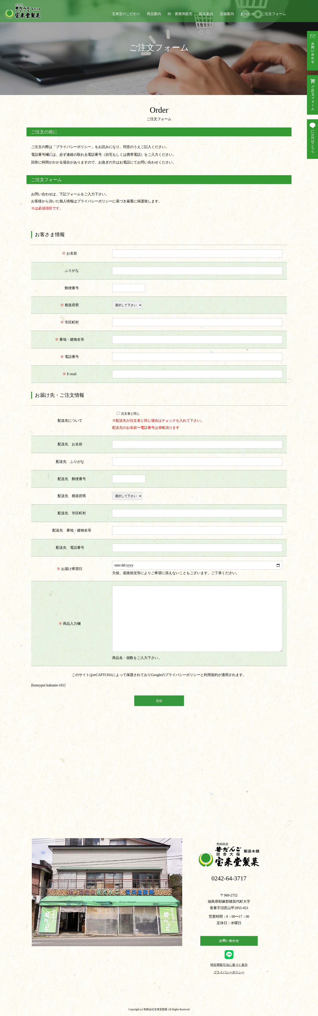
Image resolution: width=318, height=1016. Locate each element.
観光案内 (206, 14)
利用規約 (211, 675)
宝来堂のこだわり (126, 14)
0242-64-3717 (228, 878)
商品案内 (154, 14)
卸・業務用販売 (180, 14)
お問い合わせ (229, 940)
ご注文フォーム (273, 14)
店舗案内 (227, 14)
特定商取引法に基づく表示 (229, 965)
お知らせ (247, 14)
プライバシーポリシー (73, 147)
